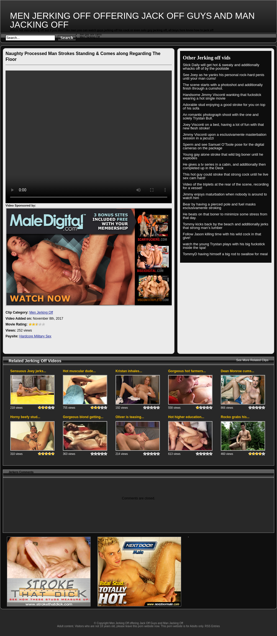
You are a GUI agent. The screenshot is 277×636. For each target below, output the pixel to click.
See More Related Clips (252, 360)
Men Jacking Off (90, 37)
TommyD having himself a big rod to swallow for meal (225, 254)
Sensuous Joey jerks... (28, 371)
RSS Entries (212, 626)
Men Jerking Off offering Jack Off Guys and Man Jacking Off (132, 20)
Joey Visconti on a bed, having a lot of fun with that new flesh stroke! (223, 126)
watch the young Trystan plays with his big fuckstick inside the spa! (224, 245)
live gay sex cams (91, 34)
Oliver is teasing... (130, 417)
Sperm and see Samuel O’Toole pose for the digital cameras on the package (223, 146)
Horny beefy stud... (25, 417)
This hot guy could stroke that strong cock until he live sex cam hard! (225, 176)
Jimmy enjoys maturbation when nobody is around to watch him (225, 196)
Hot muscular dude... (79, 371)
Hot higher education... (186, 417)
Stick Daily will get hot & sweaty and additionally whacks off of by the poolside (221, 66)
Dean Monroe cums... (237, 371)
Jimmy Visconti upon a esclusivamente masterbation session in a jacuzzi (224, 136)
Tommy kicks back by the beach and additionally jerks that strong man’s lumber (225, 226)
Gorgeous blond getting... (83, 417)
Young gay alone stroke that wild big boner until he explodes (223, 156)
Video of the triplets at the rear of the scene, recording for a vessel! (226, 186)
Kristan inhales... (129, 371)
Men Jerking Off (41, 312)
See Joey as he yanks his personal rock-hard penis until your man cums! (223, 76)
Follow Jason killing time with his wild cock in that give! (222, 235)
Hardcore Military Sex (35, 336)
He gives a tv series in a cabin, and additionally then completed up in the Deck (224, 166)
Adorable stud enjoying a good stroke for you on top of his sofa (224, 106)
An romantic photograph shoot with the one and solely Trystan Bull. (220, 116)
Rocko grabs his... (235, 417)
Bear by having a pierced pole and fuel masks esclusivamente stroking (219, 206)
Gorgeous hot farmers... (187, 371)
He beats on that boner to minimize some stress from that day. (225, 216)
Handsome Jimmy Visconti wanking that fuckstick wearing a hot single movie (222, 96)
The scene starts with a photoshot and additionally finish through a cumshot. (223, 86)
